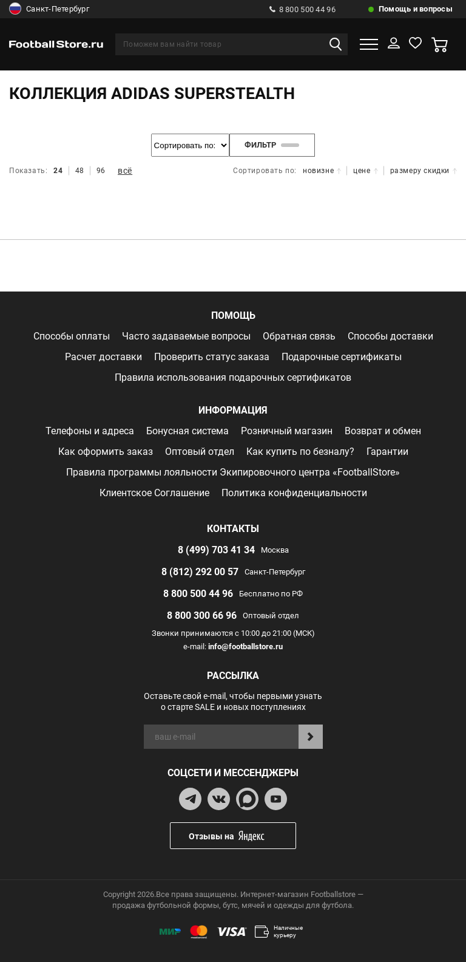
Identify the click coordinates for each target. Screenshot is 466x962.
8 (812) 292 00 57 (199, 572)
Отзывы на (242, 836)
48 (79, 170)
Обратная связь (299, 336)
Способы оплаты (71, 336)
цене (365, 170)
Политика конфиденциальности (294, 493)
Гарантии (387, 451)
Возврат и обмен (383, 431)
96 (101, 170)
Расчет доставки (103, 357)
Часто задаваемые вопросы (186, 336)
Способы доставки (390, 336)
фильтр (272, 144)
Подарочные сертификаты (342, 357)
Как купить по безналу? (300, 451)
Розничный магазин (287, 431)
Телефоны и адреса (90, 431)
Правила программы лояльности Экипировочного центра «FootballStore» (233, 472)
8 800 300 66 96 (202, 615)
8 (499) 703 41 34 (216, 550)
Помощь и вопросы (416, 8)
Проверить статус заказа (211, 357)
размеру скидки (423, 170)
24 (57, 170)
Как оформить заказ (105, 451)
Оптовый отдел (199, 451)
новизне (322, 170)
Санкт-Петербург (49, 9)
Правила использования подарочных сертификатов (233, 377)
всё (125, 171)
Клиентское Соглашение (154, 493)
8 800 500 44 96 (302, 9)
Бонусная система (187, 431)
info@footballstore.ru (245, 646)
